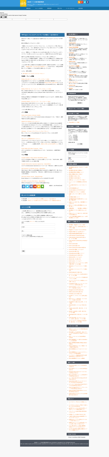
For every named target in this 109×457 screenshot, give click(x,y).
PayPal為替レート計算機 (73, 127)
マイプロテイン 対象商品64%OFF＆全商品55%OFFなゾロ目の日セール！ (78, 357)
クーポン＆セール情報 (73, 327)
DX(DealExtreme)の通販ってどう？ (76, 254)
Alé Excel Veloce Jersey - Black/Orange (31, 177)
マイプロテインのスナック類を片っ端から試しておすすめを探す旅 (78, 407)
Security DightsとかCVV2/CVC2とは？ (77, 191)
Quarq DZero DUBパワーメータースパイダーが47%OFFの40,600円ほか (78, 383)
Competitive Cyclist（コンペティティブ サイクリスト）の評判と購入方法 (78, 285)
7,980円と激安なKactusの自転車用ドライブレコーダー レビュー (78, 418)
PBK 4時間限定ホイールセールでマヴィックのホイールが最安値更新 (78, 354)
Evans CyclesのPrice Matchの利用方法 (77, 248)
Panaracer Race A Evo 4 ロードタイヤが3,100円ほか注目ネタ (78, 373)
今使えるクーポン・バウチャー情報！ (76, 110)
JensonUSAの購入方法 (74, 252)
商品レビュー (71, 400)
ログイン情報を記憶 (27, 236)
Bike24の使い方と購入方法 (75, 260)
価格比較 (28, 9)
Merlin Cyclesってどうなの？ (75, 262)
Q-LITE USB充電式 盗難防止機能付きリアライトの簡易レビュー (78, 431)
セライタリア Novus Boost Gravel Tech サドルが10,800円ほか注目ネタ (78, 386)
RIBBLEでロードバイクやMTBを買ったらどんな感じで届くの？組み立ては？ (78, 424)
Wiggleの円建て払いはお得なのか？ (77, 233)
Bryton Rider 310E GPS (51, 84)
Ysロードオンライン (73, 83)
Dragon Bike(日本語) (73, 48)
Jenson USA (72, 58)
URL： (23, 232)
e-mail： (23, 228)
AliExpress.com (72, 75)
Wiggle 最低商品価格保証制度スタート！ (78, 234)
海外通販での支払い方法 (74, 177)
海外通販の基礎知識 (72, 165)
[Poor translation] (5, 18)
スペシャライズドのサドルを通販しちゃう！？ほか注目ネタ (42, 200)
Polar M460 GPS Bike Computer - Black (31, 149)
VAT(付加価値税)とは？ (74, 189)
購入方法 (60, 9)
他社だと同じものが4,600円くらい (50, 145)
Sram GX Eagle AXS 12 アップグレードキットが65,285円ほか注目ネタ (78, 389)
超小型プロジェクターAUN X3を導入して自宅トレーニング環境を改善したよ (78, 410)
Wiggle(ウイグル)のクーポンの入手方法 (77, 231)
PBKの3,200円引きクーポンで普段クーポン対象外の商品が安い (78, 348)
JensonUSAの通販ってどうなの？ (76, 250)
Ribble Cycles (72, 62)
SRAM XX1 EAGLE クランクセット (30, 122)
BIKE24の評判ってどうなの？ (75, 258)
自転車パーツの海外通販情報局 (38, 2)
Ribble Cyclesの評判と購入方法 (76, 293)
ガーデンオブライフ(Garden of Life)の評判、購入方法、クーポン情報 (77, 322)
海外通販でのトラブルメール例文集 (77, 193)
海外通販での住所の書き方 (75, 179)
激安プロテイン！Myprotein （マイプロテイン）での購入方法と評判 (78, 300)
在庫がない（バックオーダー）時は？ (77, 181)
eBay (70, 80)
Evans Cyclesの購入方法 (74, 246)
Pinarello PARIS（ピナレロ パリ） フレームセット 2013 (35, 102)
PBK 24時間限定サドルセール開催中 (77, 359)
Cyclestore (71, 54)
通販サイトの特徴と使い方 (74, 223)
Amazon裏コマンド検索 (73, 114)
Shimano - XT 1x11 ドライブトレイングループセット (35, 132)
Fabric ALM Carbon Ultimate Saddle (30, 116)
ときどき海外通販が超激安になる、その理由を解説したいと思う (78, 218)
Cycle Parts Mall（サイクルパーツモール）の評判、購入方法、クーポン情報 (77, 319)
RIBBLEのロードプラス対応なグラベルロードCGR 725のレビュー (78, 421)
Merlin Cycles (72, 38)
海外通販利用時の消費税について (76, 173)
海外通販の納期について (74, 198)
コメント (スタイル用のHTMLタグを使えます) (32, 237)
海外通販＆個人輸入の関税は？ (76, 171)
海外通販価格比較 (72, 94)
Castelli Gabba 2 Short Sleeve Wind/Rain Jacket (34, 159)
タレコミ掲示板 (39, 9)
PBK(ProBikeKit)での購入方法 (75, 273)
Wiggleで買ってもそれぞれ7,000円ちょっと (37, 67)
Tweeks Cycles (72, 44)
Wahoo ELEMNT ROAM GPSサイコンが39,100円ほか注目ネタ (78, 392)
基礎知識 (49, 9)
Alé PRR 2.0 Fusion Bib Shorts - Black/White (33, 182)
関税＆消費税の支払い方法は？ (76, 175)
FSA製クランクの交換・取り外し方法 (77, 415)
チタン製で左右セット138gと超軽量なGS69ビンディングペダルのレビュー (77, 427)
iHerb (70, 71)
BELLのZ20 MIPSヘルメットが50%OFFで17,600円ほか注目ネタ (78, 377)
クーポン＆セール (70, 9)
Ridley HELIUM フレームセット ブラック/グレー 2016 (35, 80)
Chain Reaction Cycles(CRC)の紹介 (76, 236)
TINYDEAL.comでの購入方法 (75, 295)
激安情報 (80, 9)
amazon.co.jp (72, 86)
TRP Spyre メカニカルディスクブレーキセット (34, 74)
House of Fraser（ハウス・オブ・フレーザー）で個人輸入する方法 (78, 288)
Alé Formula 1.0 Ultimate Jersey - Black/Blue (33, 169)
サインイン (32, 222)
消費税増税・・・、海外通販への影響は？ (78, 209)
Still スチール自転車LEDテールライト (31, 140)
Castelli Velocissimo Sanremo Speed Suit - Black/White (36, 165)
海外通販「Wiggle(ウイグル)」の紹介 (77, 226)
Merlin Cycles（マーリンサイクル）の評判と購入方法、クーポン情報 (78, 265)
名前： (23, 224)
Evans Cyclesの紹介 (73, 245)
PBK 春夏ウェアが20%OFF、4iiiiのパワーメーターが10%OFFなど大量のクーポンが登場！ (78, 334)
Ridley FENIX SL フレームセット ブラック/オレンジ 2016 (36, 90)
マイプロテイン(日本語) (74, 67)
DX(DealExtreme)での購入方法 (75, 256)
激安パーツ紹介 (71, 363)
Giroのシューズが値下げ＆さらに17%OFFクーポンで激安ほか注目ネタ (44, 201)
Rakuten (71, 89)
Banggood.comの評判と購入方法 (76, 291)
